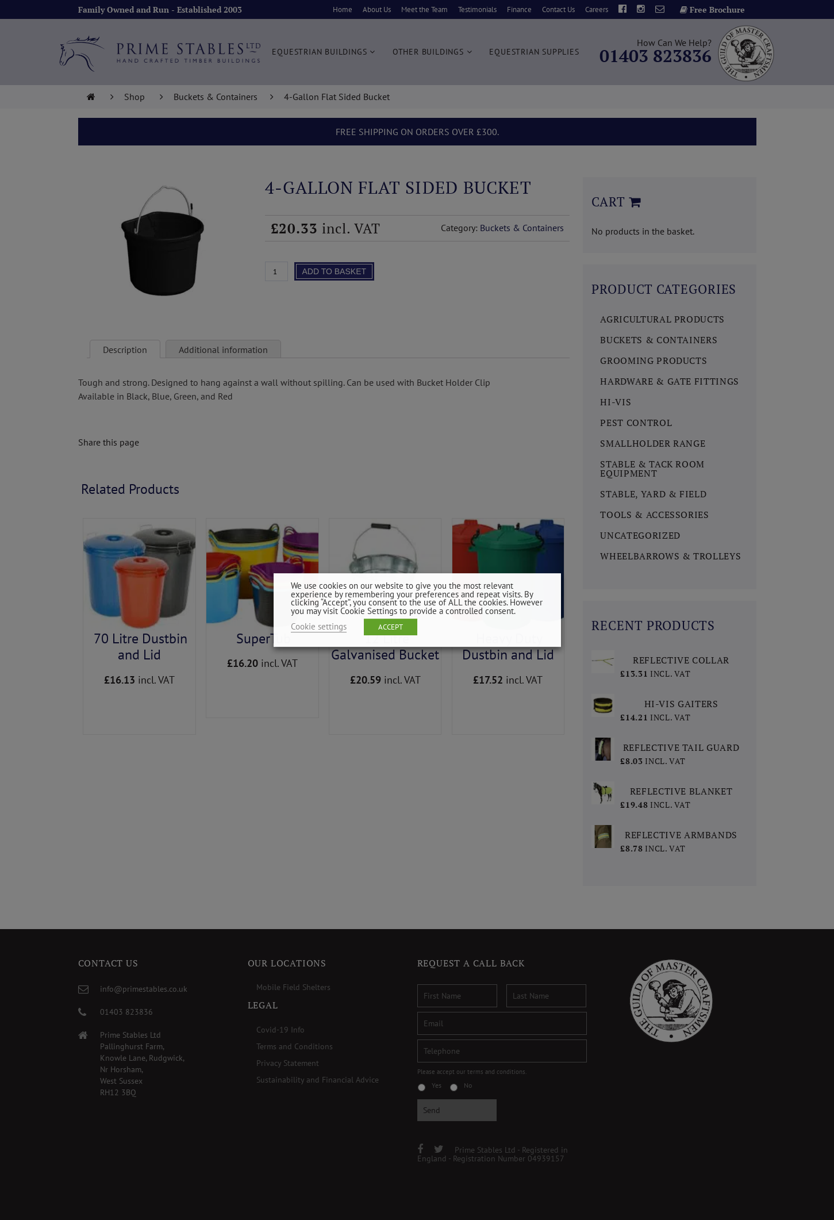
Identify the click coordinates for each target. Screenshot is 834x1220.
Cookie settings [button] (319, 626)
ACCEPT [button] (390, 627)
